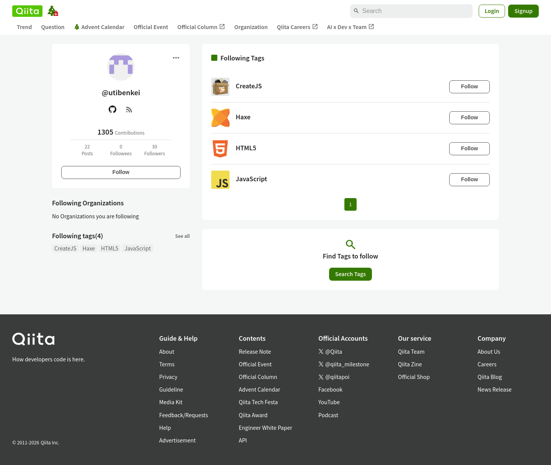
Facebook (330, 389)
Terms (166, 364)
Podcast (328, 415)
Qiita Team (411, 351)
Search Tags (350, 274)
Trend (24, 27)
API (243, 440)
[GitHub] (112, 109)
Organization (250, 27)
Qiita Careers (297, 27)
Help (165, 427)
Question (52, 27)
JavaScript (137, 248)
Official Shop (414, 376)
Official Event (151, 27)
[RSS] (129, 109)
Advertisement (177, 440)
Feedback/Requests (183, 415)
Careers (487, 364)
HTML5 (109, 248)
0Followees (121, 149)
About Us (489, 351)
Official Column (201, 27)
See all (182, 235)
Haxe (89, 248)
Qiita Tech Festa (258, 402)
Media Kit (171, 402)
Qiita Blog (490, 376)
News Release (495, 389)
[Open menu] (176, 57)
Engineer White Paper (265, 427)
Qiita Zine (410, 364)
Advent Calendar (99, 27)
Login (492, 11)
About (166, 351)
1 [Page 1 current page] (350, 204)
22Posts (87, 149)
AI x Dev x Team (351, 27)
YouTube (329, 402)
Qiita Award (253, 415)
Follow (120, 172)
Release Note (255, 351)
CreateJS (65, 248)
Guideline (171, 389)
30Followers (154, 149)
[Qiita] (27, 11)
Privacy (168, 376)
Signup (523, 11)
